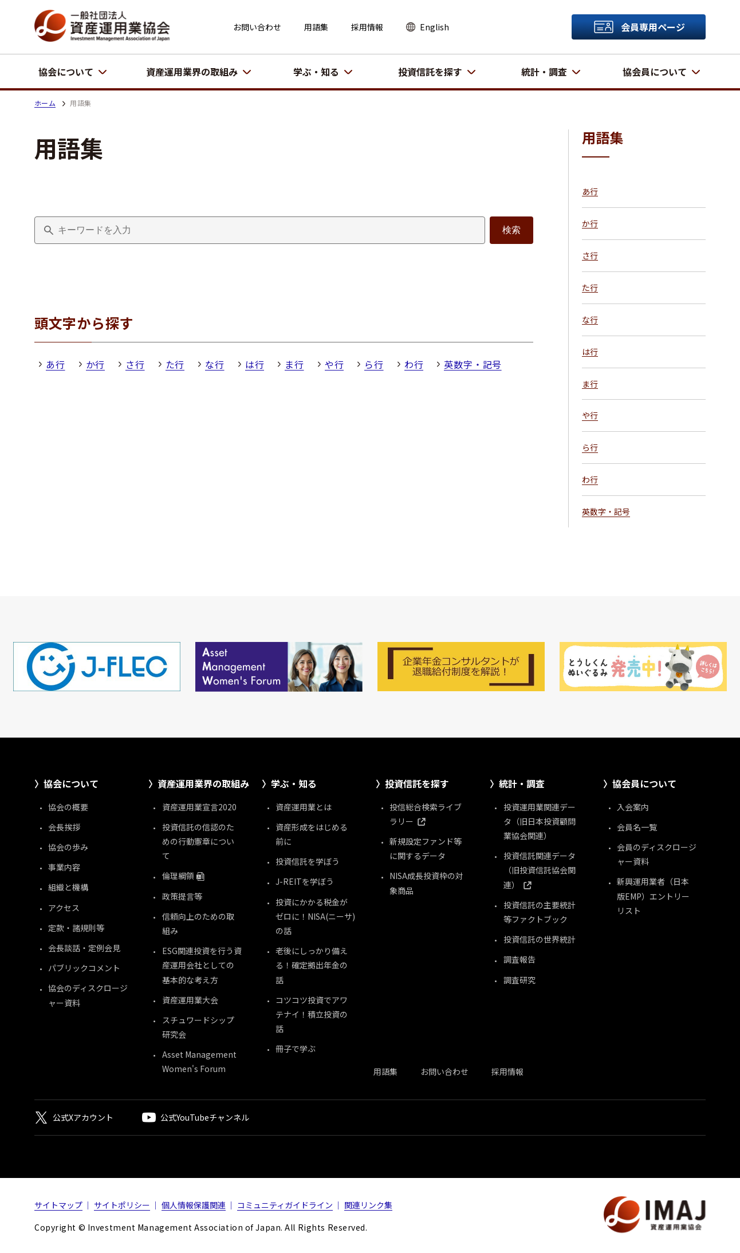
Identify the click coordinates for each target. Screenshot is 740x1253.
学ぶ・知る (316, 71)
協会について (65, 71)
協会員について (655, 71)
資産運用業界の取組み (192, 71)
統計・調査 (544, 71)
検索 (511, 230)
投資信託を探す (430, 71)
